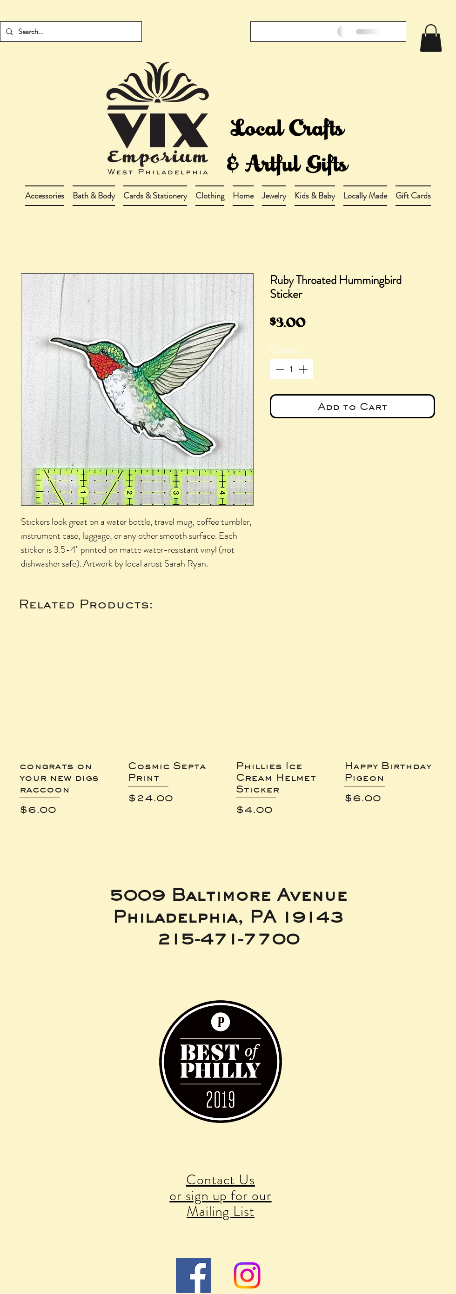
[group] (228, 734)
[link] (431, 38)
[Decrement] (279, 369)
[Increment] (304, 369)
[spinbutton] (291, 369)
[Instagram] (247, 1275)
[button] (93, 195)
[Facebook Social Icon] (193, 1275)
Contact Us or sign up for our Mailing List (220, 1195)
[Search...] (70, 31)
